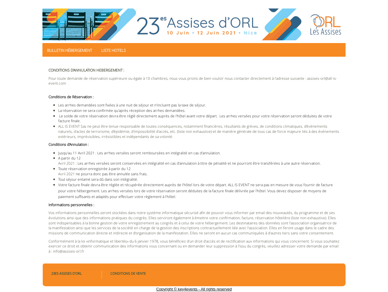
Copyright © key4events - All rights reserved (194, 289)
